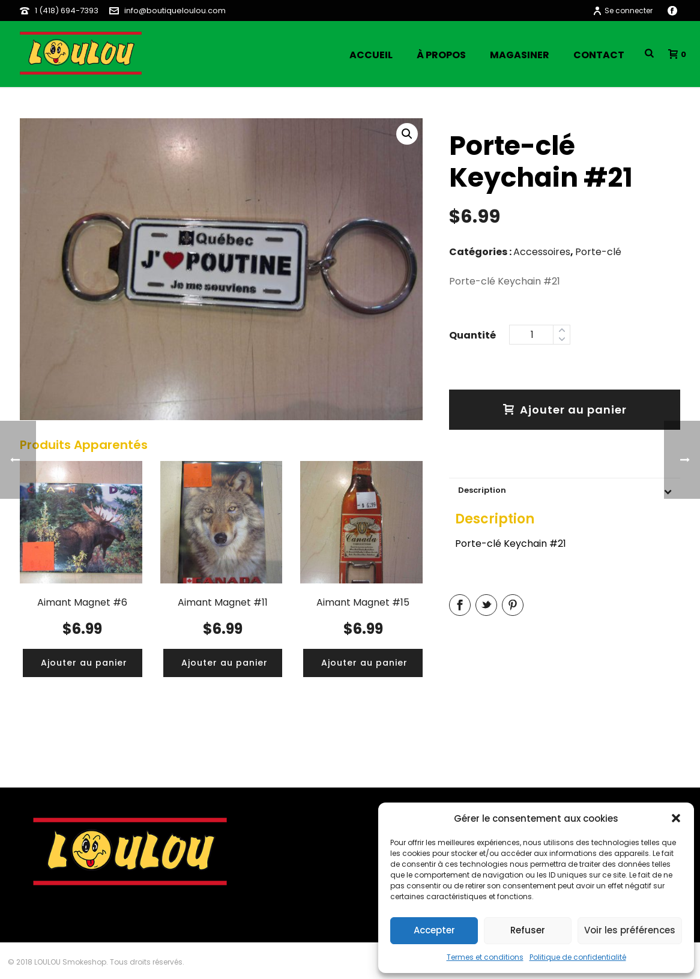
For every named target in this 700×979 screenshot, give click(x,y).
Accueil (371, 55)
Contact (598, 55)
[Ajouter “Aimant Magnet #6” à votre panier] (84, 663)
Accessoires (541, 252)
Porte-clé (598, 252)
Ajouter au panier (565, 409)
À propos (441, 55)
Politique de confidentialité (578, 957)
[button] (676, 818)
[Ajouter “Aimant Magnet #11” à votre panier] (224, 663)
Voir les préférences (629, 930)
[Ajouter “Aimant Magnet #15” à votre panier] (364, 663)
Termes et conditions (485, 957)
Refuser (527, 930)
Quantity (472, 334)
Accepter (434, 930)
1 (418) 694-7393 (66, 10)
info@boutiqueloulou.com (175, 10)
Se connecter (623, 10)
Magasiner (519, 55)
